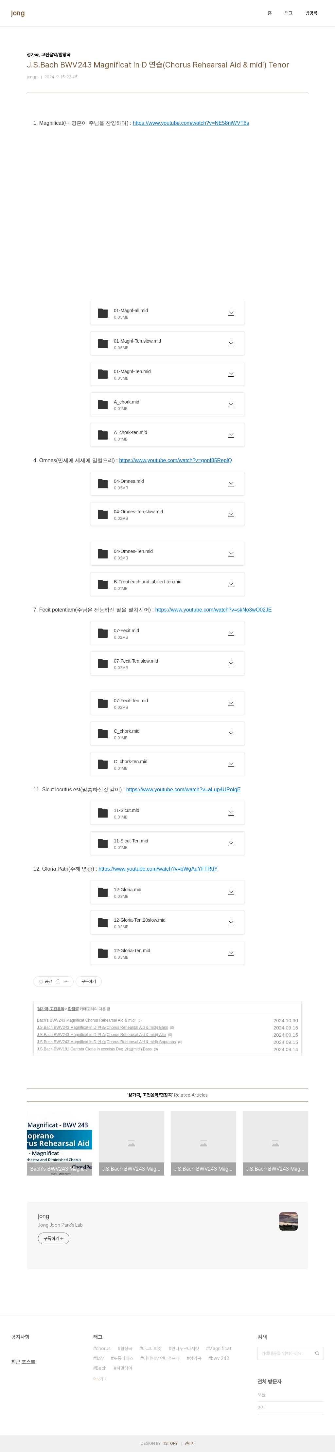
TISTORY (170, 1443)
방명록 (311, 13)
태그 (288, 13)
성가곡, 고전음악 (50, 1009)
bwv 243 (220, 1358)
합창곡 (73, 1009)
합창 (100, 1358)
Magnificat (220, 1348)
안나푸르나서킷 (185, 1348)
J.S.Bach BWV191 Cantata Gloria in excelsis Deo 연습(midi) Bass (94, 1049)
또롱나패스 (123, 1358)
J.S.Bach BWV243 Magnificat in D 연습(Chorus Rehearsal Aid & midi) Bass (102, 1027)
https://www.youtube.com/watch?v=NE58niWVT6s (191, 123)
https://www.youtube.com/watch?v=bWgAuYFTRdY (158, 869)
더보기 (98, 1379)
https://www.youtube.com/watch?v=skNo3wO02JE (213, 610)
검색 (317, 1353)
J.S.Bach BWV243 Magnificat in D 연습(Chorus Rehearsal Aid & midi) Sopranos (106, 1042)
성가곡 (195, 1358)
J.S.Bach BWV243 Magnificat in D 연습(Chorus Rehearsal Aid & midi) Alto (101, 1034)
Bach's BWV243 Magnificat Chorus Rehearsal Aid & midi (86, 1020)
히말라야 (124, 1368)
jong (18, 13)
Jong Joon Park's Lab (60, 1225)
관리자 (190, 1443)
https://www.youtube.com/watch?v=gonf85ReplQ (175, 460)
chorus (103, 1348)
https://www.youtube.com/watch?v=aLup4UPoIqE (183, 789)
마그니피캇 (152, 1348)
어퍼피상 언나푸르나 (161, 1358)
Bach (101, 1368)
